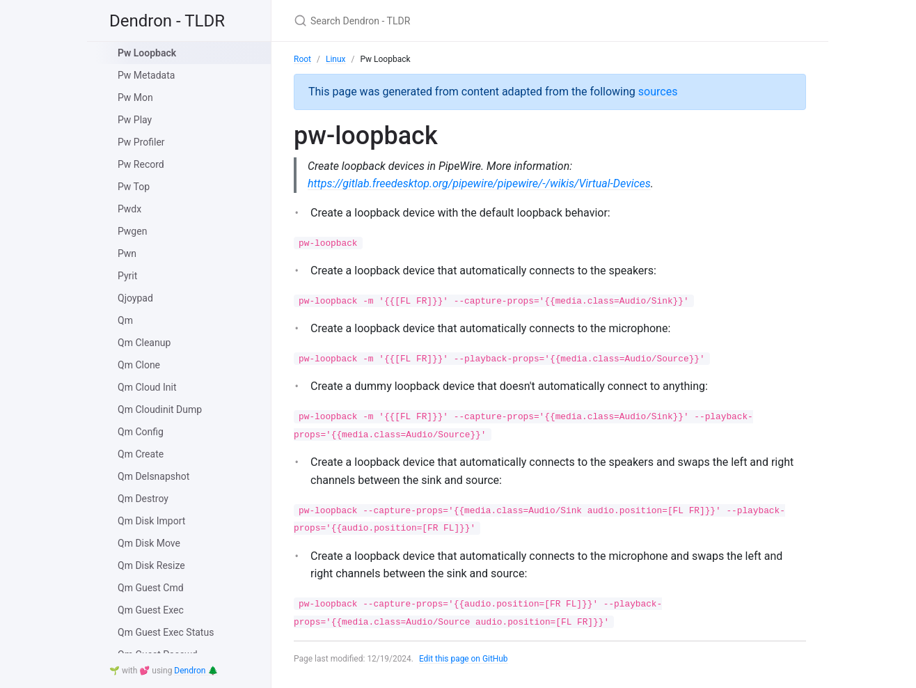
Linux (336, 59)
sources (658, 91)
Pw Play (135, 119)
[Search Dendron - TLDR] (458, 20)
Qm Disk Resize (151, 565)
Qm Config (141, 431)
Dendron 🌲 (196, 670)
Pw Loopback (147, 52)
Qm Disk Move (149, 543)
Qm (125, 320)
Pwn (127, 253)
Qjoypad (135, 298)
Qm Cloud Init (147, 387)
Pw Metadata (146, 75)
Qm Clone (139, 364)
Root (302, 59)
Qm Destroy (143, 498)
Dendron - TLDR (167, 21)
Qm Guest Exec (151, 610)
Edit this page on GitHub (464, 659)
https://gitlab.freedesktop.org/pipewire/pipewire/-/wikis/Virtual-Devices (479, 183)
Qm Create (141, 454)
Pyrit (127, 275)
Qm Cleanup (144, 342)
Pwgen (132, 231)
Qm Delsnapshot (153, 476)
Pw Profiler (141, 142)
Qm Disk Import (151, 520)
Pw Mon (135, 97)
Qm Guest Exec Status (166, 632)
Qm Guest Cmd (151, 587)
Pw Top (134, 186)
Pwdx (129, 208)
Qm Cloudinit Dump (160, 409)
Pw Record (141, 164)
